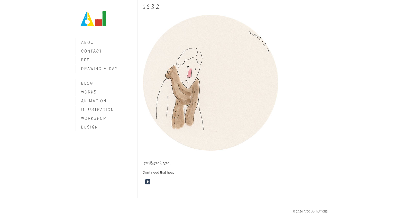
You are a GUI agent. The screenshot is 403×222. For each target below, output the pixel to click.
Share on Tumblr (147, 181)
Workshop (93, 118)
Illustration (97, 109)
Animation (94, 101)
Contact (91, 51)
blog (87, 83)
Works (89, 92)
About (89, 42)
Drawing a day (99, 68)
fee (85, 60)
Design (89, 127)
